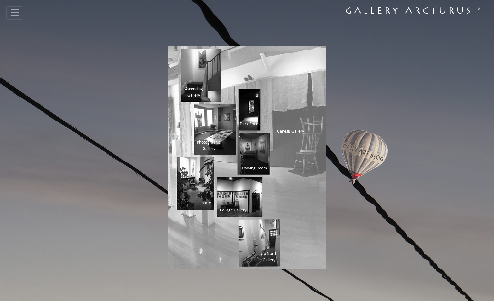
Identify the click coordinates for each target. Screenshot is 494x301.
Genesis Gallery (290, 131)
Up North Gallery (269, 257)
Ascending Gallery (194, 92)
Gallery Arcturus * (414, 11)
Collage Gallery (233, 210)
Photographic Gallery (209, 145)
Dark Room (250, 124)
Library (204, 203)
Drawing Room (253, 168)
